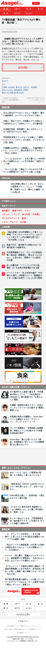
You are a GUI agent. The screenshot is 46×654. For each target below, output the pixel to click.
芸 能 (5, 9)
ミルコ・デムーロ (10, 222)
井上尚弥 (26, 214)
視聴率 (25, 90)
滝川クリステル (7, 90)
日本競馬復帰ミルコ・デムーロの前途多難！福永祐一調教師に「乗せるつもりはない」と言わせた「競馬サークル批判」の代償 (24, 256)
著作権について (35, 629)
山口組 (23, 222)
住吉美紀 (11, 87)
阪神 (24, 218)
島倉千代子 (17, 211)
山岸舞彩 (34, 87)
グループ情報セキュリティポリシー (26, 626)
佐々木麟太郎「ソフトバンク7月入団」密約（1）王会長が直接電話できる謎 (24, 266)
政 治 (40, 9)
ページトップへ (23, 614)
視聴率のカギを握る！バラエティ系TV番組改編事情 (10, 100)
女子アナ (17, 13)
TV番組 (4, 87)
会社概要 (11, 626)
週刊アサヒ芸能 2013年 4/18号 (13, 92)
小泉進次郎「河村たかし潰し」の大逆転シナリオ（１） (35, 100)
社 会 (28, 9)
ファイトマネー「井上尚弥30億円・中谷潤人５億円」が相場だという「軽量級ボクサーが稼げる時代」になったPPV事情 (24, 275)
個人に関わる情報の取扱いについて (17, 629)
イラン (28, 211)
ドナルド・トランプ (11, 214)
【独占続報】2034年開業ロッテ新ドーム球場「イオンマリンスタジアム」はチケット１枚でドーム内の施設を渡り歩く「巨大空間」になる (24, 236)
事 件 (6, 13)
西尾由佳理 (18, 90)
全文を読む (23, 67)
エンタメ (29, 13)
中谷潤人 (36, 214)
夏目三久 (19, 87)
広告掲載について (23, 633)
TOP (36, 3)
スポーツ (17, 9)
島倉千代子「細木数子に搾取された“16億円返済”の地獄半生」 (24, 246)
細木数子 (6, 211)
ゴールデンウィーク (11, 218)
